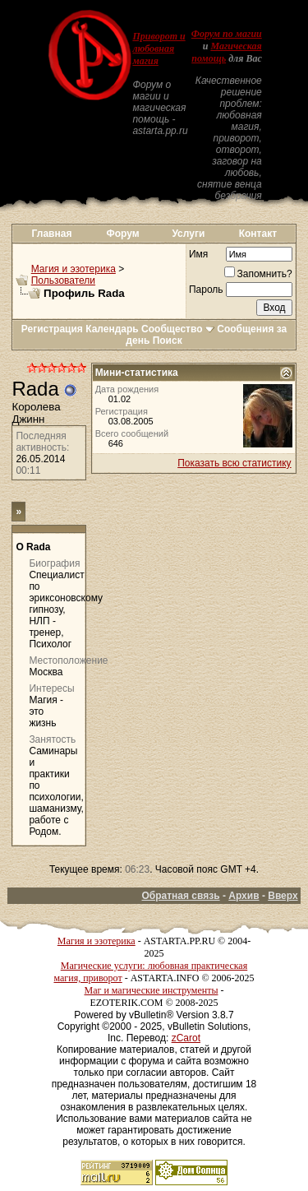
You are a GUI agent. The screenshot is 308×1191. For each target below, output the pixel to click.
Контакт (258, 233)
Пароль (206, 289)
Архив (243, 895)
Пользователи (63, 280)
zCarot (186, 1038)
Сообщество (177, 329)
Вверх (282, 895)
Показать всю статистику (234, 463)
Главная (52, 233)
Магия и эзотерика (73, 269)
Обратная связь (180, 895)
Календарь (112, 329)
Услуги (188, 233)
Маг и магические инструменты (151, 990)
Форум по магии (226, 33)
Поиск (167, 340)
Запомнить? (258, 274)
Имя (198, 254)
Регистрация (52, 329)
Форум (123, 233)
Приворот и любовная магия (158, 48)
